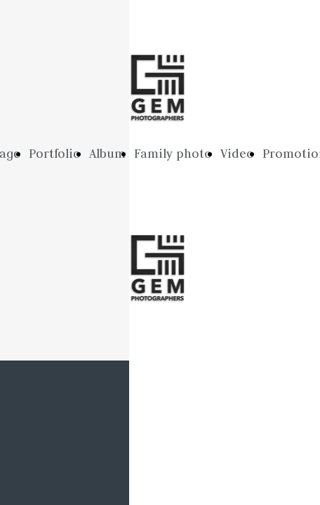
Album (107, 153)
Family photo (173, 153)
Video (237, 153)
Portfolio (55, 153)
